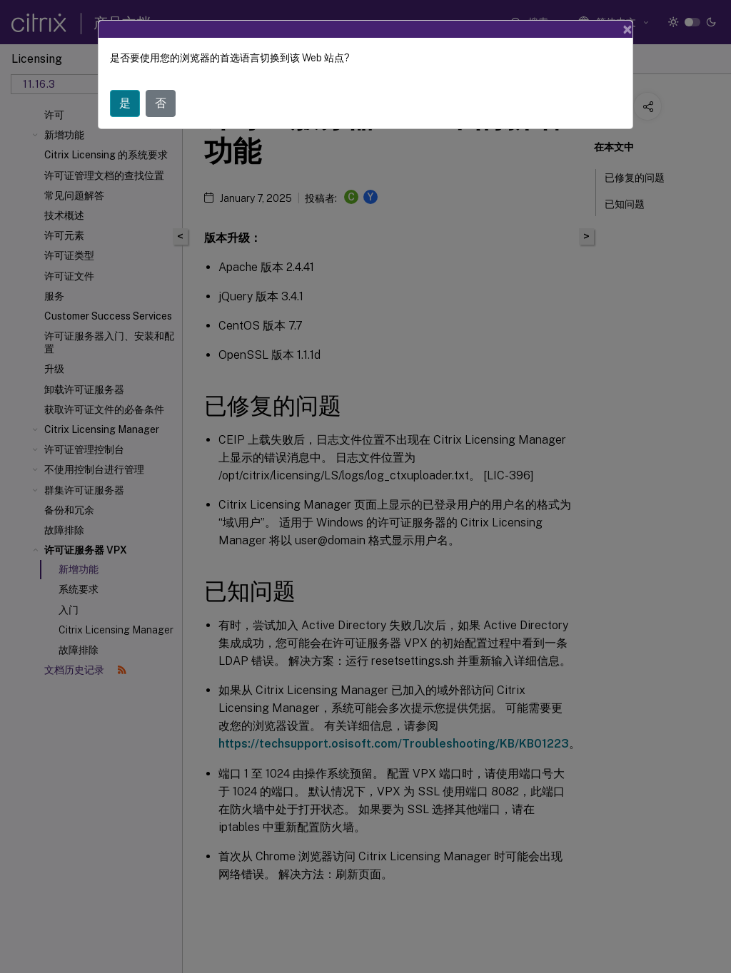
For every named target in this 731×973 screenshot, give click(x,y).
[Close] (627, 29)
